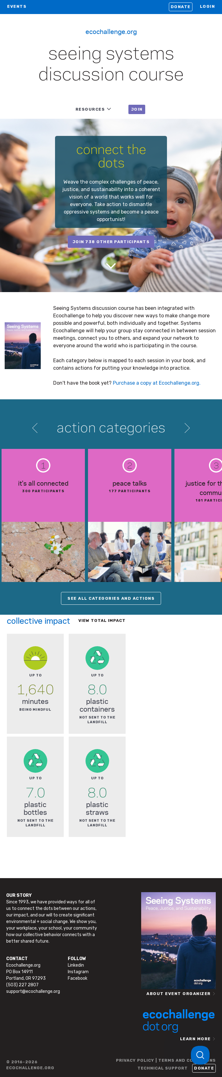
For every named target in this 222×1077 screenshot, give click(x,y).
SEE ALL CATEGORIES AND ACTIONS (111, 598)
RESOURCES (90, 109)
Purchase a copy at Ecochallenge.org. (157, 383)
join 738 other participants (111, 241)
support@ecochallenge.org (33, 991)
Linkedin (76, 965)
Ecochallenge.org (111, 31)
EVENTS (16, 6)
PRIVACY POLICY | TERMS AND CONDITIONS (166, 1060)
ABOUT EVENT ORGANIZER (178, 993)
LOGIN (207, 6)
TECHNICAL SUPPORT (162, 1068)
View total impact (102, 620)
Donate (181, 6)
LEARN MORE (195, 1038)
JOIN (137, 109)
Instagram (78, 971)
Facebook (77, 978)
